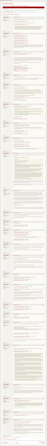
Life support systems (10, 14)
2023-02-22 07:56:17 (16, 284)
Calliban (4, 190)
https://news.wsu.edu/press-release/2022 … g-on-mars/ (21, 96)
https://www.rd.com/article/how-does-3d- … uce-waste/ (21, 131)
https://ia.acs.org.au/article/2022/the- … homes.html (20, 133)
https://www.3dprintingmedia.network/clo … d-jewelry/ (21, 144)
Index (4, 7)
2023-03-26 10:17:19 (16, 398)
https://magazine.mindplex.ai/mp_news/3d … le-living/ (21, 415)
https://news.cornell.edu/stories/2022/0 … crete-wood (21, 24)
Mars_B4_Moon (6, 17)
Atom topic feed (42, 441)
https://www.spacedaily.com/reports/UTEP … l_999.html (21, 401)
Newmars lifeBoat (18, 5)
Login (23, 7)
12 (11, 15)
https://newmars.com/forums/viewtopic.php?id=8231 (20, 67)
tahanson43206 (6, 75)
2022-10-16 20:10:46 (16, 212)
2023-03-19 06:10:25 (16, 345)
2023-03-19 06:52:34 (16, 384)
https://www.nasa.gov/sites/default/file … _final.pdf (20, 258)
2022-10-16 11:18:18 (16, 153)
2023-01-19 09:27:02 (16, 255)
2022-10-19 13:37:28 (16, 221)
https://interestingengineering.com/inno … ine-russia (20, 280)
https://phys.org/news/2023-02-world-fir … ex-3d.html (21, 309)
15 (16, 15)
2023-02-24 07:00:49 (16, 304)
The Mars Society (12, 5)
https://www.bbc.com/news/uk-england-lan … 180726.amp (21, 146)
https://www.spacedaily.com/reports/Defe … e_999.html (21, 287)
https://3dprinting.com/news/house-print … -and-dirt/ (20, 88)
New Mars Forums (8, 3)
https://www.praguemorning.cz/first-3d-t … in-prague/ (21, 38)
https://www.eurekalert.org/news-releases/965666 (20, 54)
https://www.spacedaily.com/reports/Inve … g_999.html (21, 351)
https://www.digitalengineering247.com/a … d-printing (21, 36)
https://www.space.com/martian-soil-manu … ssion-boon (21, 21)
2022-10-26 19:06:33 (16, 230)
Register (20, 7)
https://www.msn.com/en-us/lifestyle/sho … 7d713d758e (21, 157)
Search (16, 7)
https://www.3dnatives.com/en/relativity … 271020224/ (21, 232)
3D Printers (17, 14)
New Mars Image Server (25, 5)
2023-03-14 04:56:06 (16, 322)
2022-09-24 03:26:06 (16, 51)
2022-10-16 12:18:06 (16, 190)
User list (8, 7)
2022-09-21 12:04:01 (16, 17)
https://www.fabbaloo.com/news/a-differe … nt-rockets (21, 141)
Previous (6, 15)
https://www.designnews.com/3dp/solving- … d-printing (21, 43)
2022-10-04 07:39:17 (16, 104)
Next (19, 15)
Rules (11, 7)
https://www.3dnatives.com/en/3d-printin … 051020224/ (21, 125)
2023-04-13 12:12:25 (16, 419)
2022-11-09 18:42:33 (16, 244)
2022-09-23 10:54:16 (16, 33)
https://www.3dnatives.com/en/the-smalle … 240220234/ (21, 307)
